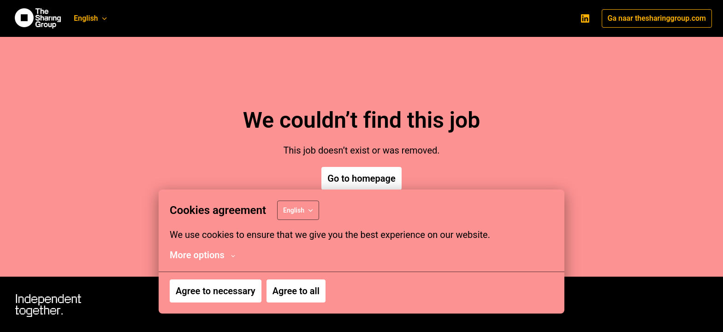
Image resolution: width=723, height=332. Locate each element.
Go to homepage (361, 178)
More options (202, 255)
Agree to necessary (215, 290)
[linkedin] (585, 18)
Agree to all (296, 290)
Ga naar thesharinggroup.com (657, 18)
